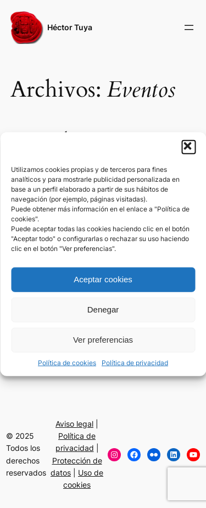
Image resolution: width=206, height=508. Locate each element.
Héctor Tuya (69, 27)
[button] (188, 146)
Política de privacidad (135, 362)
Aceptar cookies (103, 279)
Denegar (103, 309)
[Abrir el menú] (189, 27)
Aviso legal (74, 423)
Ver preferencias (103, 339)
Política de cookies (67, 362)
